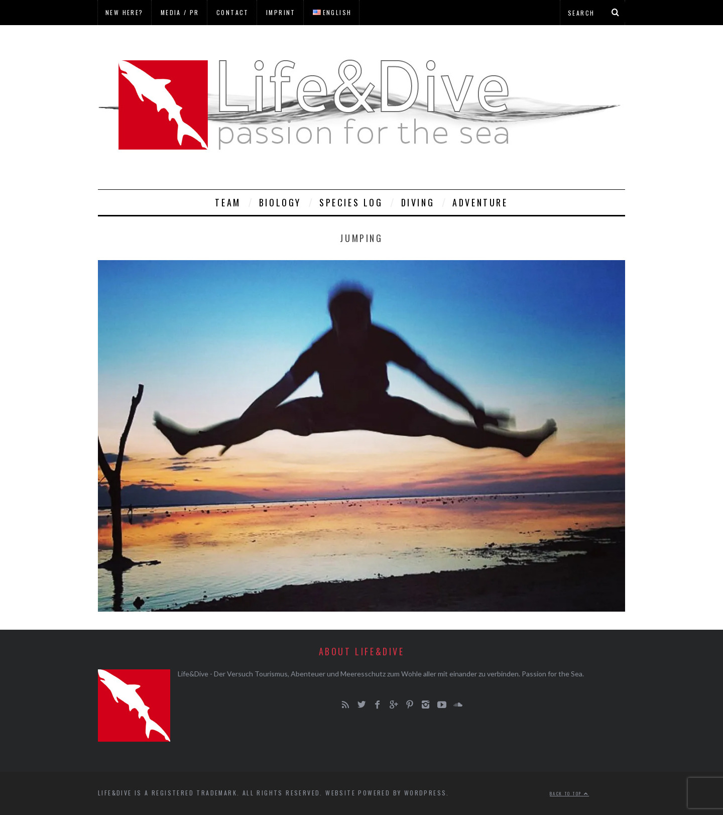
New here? (124, 12)
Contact (232, 12)
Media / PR (180, 12)
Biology (280, 202)
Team (227, 202)
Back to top (569, 793)
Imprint (281, 12)
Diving (418, 202)
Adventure (480, 202)
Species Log (351, 202)
